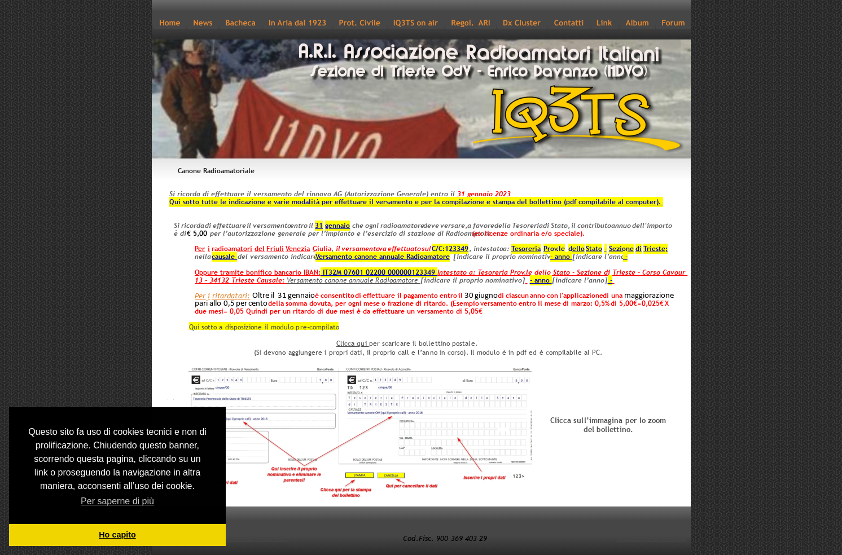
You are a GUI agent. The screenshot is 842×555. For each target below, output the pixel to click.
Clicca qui (352, 343)
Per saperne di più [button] (117, 501)
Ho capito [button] (117, 534)
